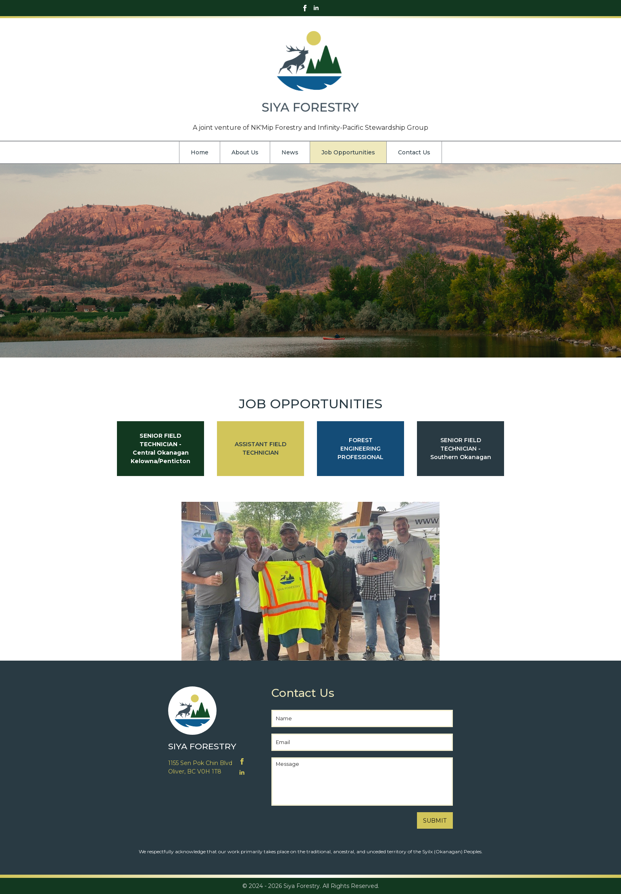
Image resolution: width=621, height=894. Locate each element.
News (289, 152)
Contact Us (414, 152)
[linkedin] (316, 8)
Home (199, 152)
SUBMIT (435, 820)
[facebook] (305, 8)
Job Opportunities (348, 152)
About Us (244, 152)
